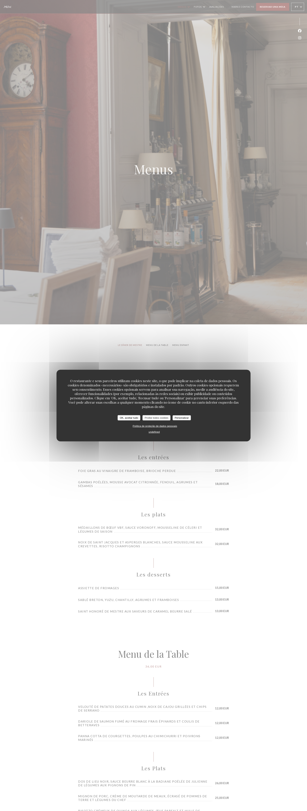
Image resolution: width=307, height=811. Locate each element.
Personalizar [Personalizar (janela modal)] (182, 417)
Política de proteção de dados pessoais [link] (155, 426)
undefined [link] (154, 431)
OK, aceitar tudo (129, 417)
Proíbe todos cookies (156, 417)
